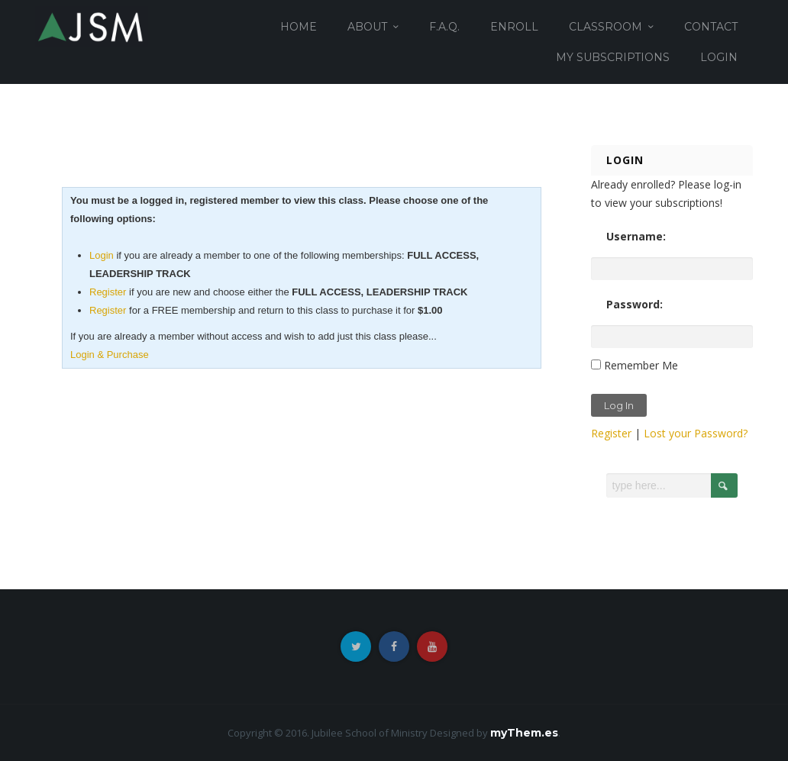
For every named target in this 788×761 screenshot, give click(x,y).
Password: (634, 304)
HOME (298, 27)
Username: (636, 236)
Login (101, 255)
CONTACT (711, 27)
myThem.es (524, 733)
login (719, 57)
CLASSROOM (605, 27)
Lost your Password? (696, 433)
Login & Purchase (109, 354)
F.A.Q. (444, 27)
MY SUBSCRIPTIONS (613, 57)
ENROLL (514, 27)
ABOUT (367, 27)
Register (107, 292)
